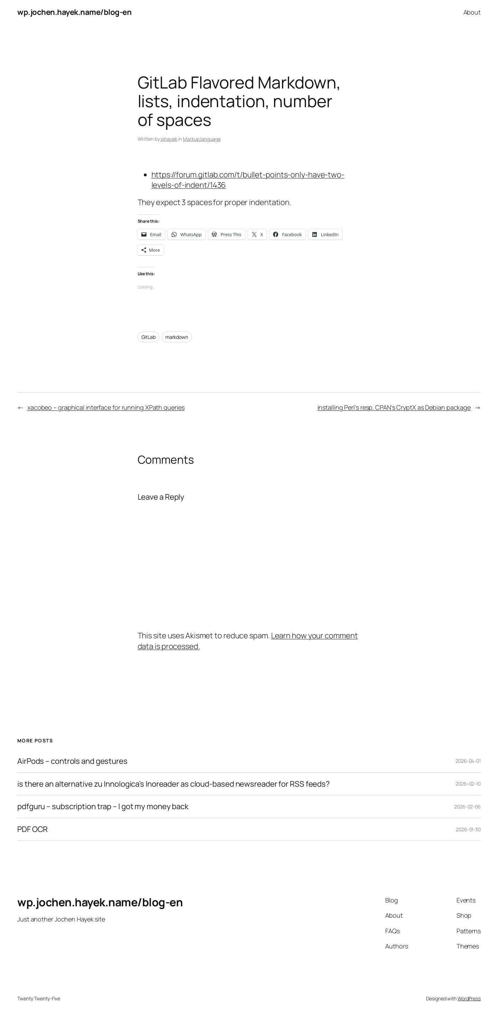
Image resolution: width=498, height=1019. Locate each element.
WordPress (469, 998)
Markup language (202, 139)
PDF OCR (32, 829)
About (472, 12)
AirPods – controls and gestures (72, 761)
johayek (168, 139)
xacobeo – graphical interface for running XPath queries (106, 407)
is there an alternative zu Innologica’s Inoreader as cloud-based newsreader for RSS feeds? (173, 784)
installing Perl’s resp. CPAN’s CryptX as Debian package (394, 407)
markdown (176, 337)
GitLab (148, 337)
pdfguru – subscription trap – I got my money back (102, 806)
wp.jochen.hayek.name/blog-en (74, 12)
